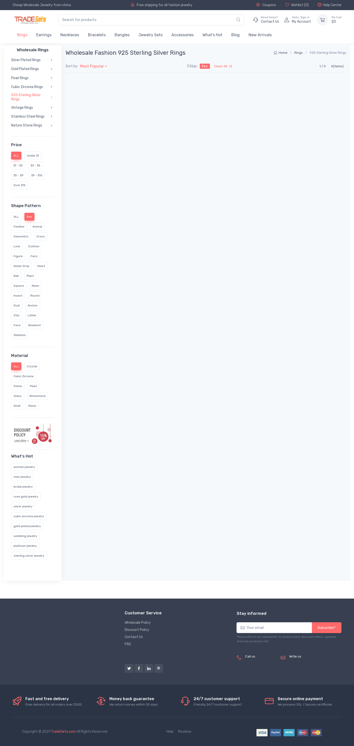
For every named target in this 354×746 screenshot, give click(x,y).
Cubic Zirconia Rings (27, 87)
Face (17, 325)
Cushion (33, 246)
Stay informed (251, 613)
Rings (22, 35)
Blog (235, 35)
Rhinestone (38, 396)
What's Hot (212, 35)
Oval (17, 305)
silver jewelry (23, 506)
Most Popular (92, 66)
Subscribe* (327, 627)
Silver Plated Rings (26, 60)
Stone (18, 386)
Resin (32, 406)
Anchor (33, 305)
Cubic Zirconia (24, 376)
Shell (17, 406)
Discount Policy (137, 630)
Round (34, 295)
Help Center (330, 5)
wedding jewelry (25, 536)
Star (17, 315)
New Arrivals (260, 35)
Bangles (122, 35)
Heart (41, 265)
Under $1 (33, 155)
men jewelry (22, 477)
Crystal (32, 366)
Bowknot (34, 325)
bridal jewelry (23, 486)
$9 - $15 (36, 175)
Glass (18, 396)
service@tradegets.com (308, 662)
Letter (32, 315)
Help (170, 731)
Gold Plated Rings (25, 69)
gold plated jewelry (27, 526)
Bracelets (97, 35)
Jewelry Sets (150, 35)
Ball (16, 275)
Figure (18, 256)
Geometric (21, 236)
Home (280, 52)
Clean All (223, 66)
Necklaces (69, 35)
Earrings (43, 35)
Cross (40, 236)
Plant (30, 275)
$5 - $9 (18, 175)
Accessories (182, 35)
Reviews (184, 731)
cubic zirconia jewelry (29, 516)
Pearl (33, 386)
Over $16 (19, 185)
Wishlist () (297, 5)
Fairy (34, 256)
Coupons (266, 5)
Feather (19, 226)
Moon (35, 285)
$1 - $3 (18, 165)
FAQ (128, 644)
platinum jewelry (25, 546)
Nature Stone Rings (26, 125)
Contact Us (134, 637)
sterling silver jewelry (29, 555)
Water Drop (21, 265)
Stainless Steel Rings (28, 116)
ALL (16, 216)
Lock (17, 246)
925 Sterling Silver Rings (26, 97)
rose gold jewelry (26, 496)
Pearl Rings (20, 78)
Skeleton (20, 335)
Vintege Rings (22, 108)
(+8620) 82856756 (261, 662)
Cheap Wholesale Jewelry (33, 5)
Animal (37, 226)
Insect (18, 295)
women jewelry (24, 467)
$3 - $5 (35, 165)
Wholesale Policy (138, 623)
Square (19, 285)
